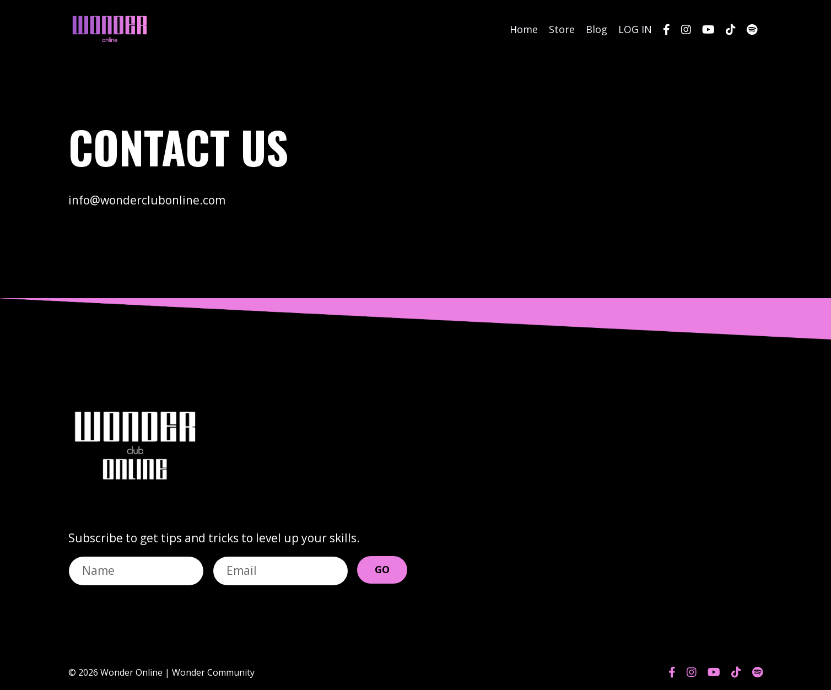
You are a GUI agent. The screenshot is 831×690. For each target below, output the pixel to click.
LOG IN (635, 29)
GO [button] (382, 569)
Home (524, 29)
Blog (596, 29)
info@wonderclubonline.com (146, 200)
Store (562, 29)
